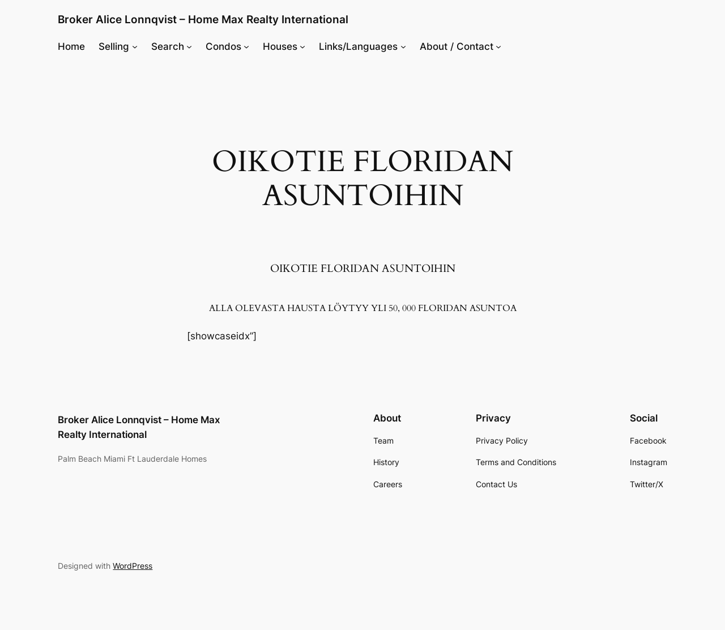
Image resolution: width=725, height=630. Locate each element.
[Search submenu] (189, 46)
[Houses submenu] (302, 46)
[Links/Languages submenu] (403, 46)
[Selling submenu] (135, 46)
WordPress (132, 566)
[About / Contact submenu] (498, 46)
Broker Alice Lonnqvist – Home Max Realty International (203, 19)
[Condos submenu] (246, 46)
